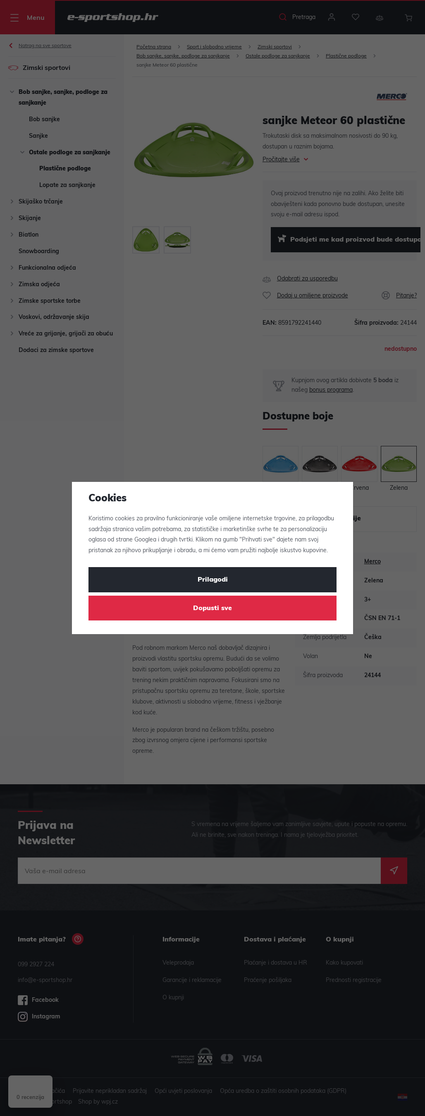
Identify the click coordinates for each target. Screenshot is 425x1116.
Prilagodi (213, 580)
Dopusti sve (212, 608)
